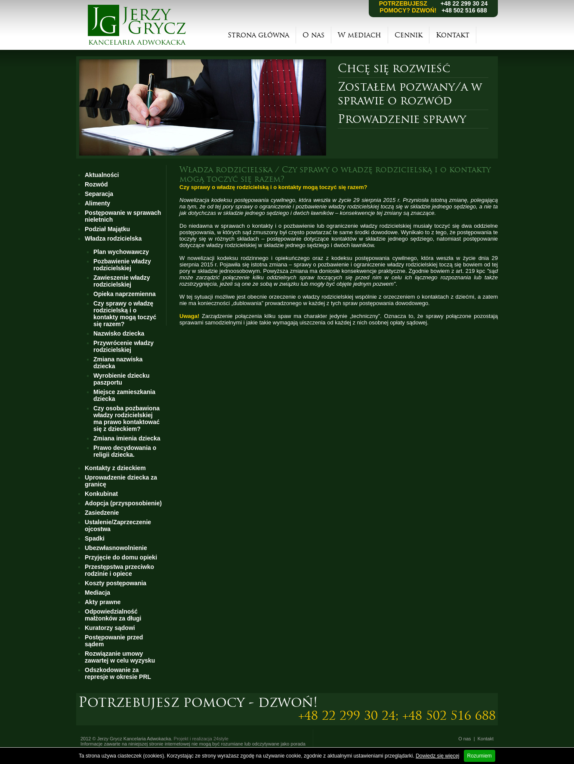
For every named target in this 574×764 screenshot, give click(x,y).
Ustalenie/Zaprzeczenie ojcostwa (118, 525)
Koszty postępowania (115, 583)
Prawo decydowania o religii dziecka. (124, 451)
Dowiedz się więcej (437, 756)
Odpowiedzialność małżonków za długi (113, 615)
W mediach (359, 35)
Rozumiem (479, 756)
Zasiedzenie (102, 512)
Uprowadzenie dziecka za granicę (121, 481)
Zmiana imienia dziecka (126, 438)
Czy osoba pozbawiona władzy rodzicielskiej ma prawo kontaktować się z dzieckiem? (126, 418)
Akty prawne (102, 602)
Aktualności (102, 174)
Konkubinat (101, 493)
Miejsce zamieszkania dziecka (124, 395)
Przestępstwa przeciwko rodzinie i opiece (119, 570)
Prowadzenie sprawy (402, 119)
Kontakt (452, 35)
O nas (313, 35)
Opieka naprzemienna (124, 293)
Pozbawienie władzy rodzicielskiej (122, 265)
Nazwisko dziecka (118, 333)
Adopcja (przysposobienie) (123, 503)
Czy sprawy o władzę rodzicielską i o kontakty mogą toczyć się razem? (124, 313)
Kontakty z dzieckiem (115, 468)
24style (220, 738)
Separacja (99, 193)
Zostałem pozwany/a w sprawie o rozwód (410, 93)
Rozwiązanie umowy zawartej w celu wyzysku (120, 657)
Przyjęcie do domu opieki (121, 557)
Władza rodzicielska (113, 238)
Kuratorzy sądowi (110, 627)
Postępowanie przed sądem (114, 641)
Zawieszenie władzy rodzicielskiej (121, 281)
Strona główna (258, 35)
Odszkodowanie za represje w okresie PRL (118, 673)
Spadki (95, 538)
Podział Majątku (107, 229)
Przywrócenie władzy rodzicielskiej (123, 346)
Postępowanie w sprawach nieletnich (123, 216)
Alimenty (97, 203)
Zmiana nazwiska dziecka (117, 363)
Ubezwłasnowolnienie (116, 547)
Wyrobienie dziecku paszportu (121, 379)
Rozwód (96, 184)
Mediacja (97, 592)
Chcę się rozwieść (394, 68)
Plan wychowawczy (121, 251)
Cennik (409, 35)
